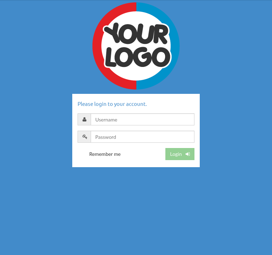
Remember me (105, 154)
